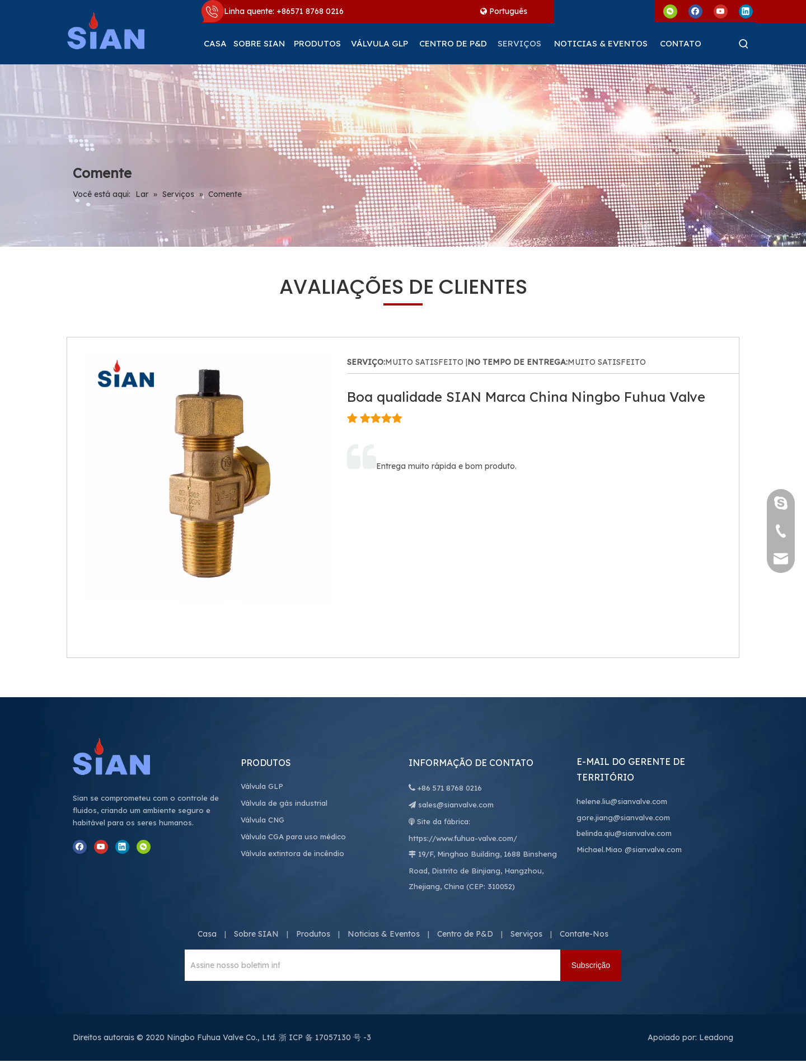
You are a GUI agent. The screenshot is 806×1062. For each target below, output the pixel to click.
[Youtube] (721, 11)
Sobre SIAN (256, 934)
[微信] (670, 11)
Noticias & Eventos (384, 934)
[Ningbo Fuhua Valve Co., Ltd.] (123, 756)
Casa (207, 934)
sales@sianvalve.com (456, 804)
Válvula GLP (262, 786)
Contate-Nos (584, 934)
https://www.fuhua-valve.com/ (463, 838)
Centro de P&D (465, 934)
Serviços (526, 934)
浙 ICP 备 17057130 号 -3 (325, 1037)
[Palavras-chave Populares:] (744, 43)
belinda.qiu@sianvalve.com (624, 833)
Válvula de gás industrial (284, 802)
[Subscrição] (590, 965)
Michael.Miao (599, 849)
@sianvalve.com (653, 849)
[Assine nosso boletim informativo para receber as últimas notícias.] (232, 965)
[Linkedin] (746, 11)
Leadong (716, 1037)
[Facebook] (695, 11)
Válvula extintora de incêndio (292, 853)
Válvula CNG (262, 819)
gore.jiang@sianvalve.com (623, 817)
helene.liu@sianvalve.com (622, 801)
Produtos (313, 934)
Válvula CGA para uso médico (293, 836)
